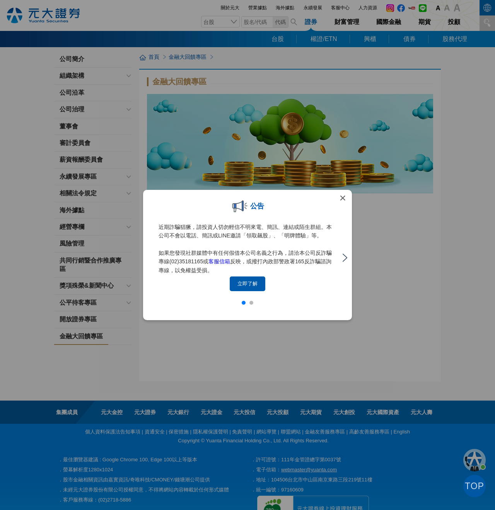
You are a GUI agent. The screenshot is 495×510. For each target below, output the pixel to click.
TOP (474, 486)
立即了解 (247, 284)
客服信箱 (219, 261)
